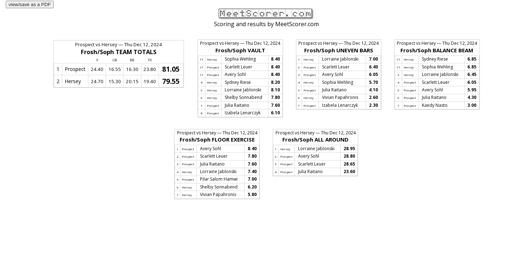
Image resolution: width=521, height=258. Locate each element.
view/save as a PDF (30, 4)
